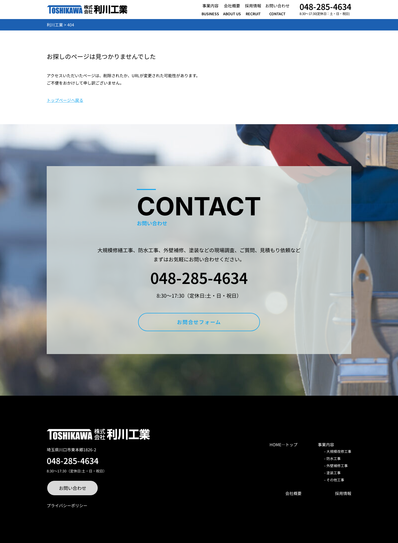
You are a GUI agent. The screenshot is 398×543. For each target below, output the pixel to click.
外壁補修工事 (337, 465)
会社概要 (293, 493)
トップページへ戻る (65, 100)
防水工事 (333, 458)
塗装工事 (333, 472)
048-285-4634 (325, 6)
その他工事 (335, 479)
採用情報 (343, 493)
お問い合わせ (72, 488)
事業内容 (326, 444)
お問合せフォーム (199, 322)
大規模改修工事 (338, 451)
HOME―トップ (283, 444)
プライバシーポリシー (67, 505)
